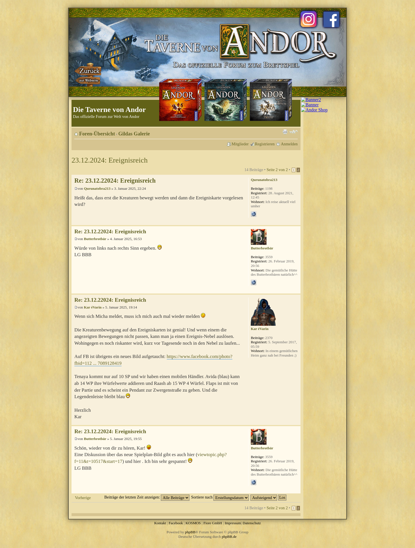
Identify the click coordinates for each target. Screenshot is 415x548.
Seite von (277, 169)
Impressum (233, 523)
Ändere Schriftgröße (293, 131)
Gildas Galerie (134, 134)
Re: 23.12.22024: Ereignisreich (115, 180)
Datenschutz (252, 523)
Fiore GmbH (212, 523)
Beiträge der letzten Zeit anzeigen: (146, 497)
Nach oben (296, 222)
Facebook (175, 523)
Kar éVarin (92, 307)
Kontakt (160, 523)
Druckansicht (285, 131)
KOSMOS (193, 523)
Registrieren (265, 144)
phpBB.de (229, 536)
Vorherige (83, 497)
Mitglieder (240, 144)
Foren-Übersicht (97, 134)
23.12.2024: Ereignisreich (110, 160)
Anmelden (289, 144)
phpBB (190, 532)
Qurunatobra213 (97, 188)
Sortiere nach (220, 497)
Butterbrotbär (95, 239)
